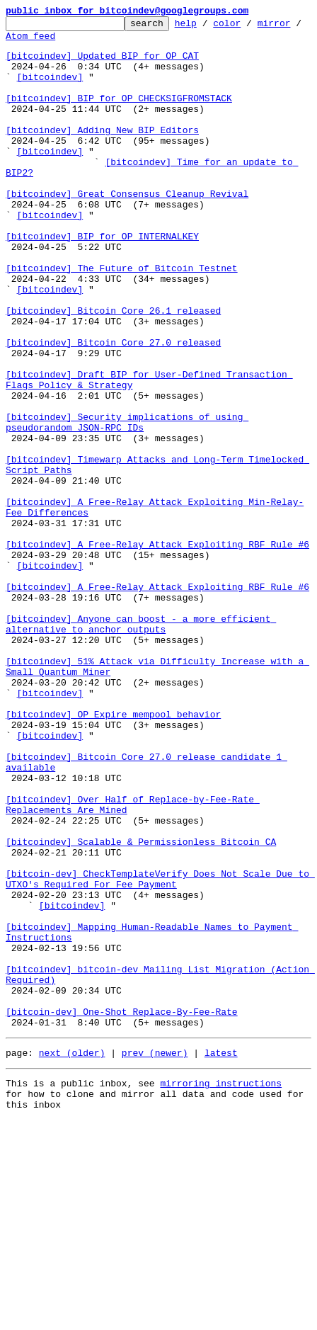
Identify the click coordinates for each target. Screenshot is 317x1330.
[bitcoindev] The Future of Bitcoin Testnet (122, 318)
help (208, 27)
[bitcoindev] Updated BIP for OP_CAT (102, 63)
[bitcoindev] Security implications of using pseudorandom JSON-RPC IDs (127, 503)
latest (221, 1256)
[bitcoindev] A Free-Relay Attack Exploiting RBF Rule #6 (157, 650)
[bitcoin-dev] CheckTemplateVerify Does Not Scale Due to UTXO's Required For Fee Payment (160, 1051)
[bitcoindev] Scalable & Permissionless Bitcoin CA (141, 1007)
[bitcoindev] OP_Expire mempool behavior (113, 854)
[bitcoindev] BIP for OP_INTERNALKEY (102, 280)
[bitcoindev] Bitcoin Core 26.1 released (113, 369)
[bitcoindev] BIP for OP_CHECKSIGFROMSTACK (119, 114)
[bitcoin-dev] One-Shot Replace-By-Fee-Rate (122, 1211)
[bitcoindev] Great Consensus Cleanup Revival (127, 229)
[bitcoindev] (50, 89)
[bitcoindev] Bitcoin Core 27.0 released (113, 408)
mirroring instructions (221, 1289)
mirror (22, 41)
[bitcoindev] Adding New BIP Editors (102, 153)
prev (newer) (155, 1256)
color (249, 27)
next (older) (72, 1256)
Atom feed (80, 41)
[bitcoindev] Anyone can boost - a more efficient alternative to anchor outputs (141, 745)
